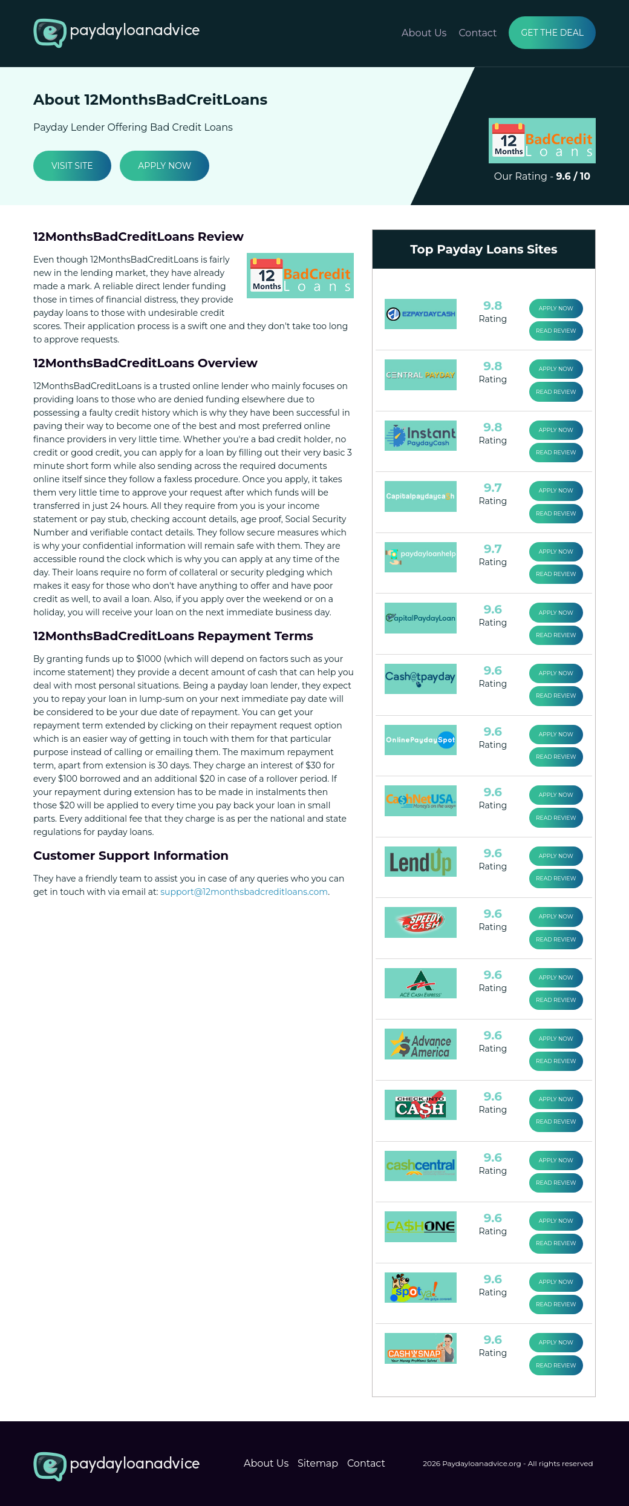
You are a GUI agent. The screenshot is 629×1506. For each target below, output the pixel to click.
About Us (424, 33)
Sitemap (318, 1457)
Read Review (556, 330)
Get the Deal (552, 32)
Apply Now (164, 165)
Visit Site (72, 165)
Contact (477, 33)
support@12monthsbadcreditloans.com (244, 891)
